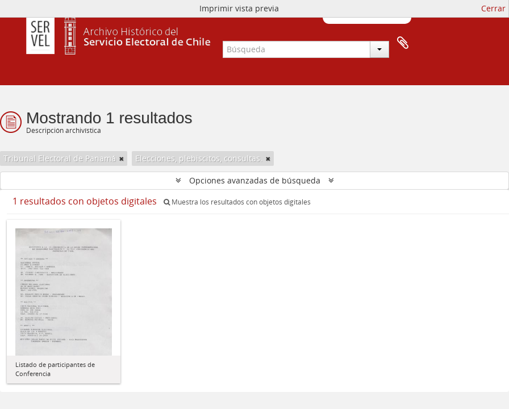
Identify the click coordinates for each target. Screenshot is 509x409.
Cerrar (493, 8)
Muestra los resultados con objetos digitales (237, 202)
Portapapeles (402, 43)
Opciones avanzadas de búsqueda (255, 180)
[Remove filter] (121, 158)
